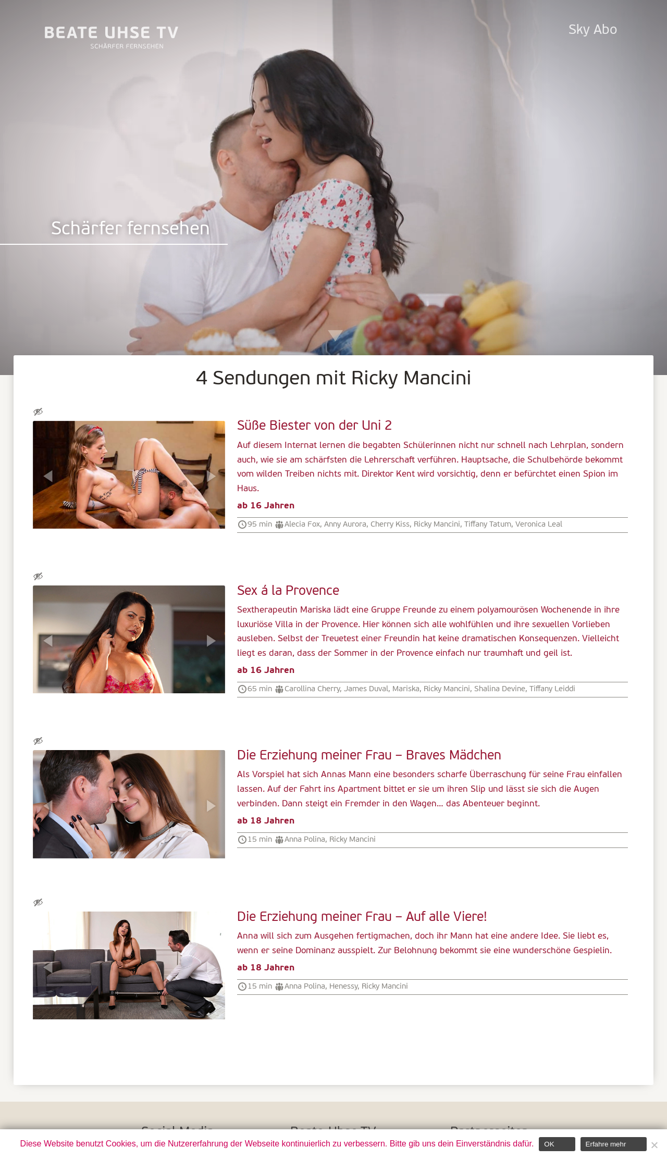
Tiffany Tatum (487, 524)
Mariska (405, 689)
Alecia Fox (302, 524)
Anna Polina (305, 839)
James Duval (366, 689)
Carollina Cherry (312, 689)
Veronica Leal (538, 524)
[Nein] (654, 1145)
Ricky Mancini (437, 524)
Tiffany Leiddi (552, 689)
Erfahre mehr (606, 1144)
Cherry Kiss (390, 524)
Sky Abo (593, 30)
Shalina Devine (499, 689)
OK (549, 1144)
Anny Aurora (345, 524)
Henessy (343, 986)
